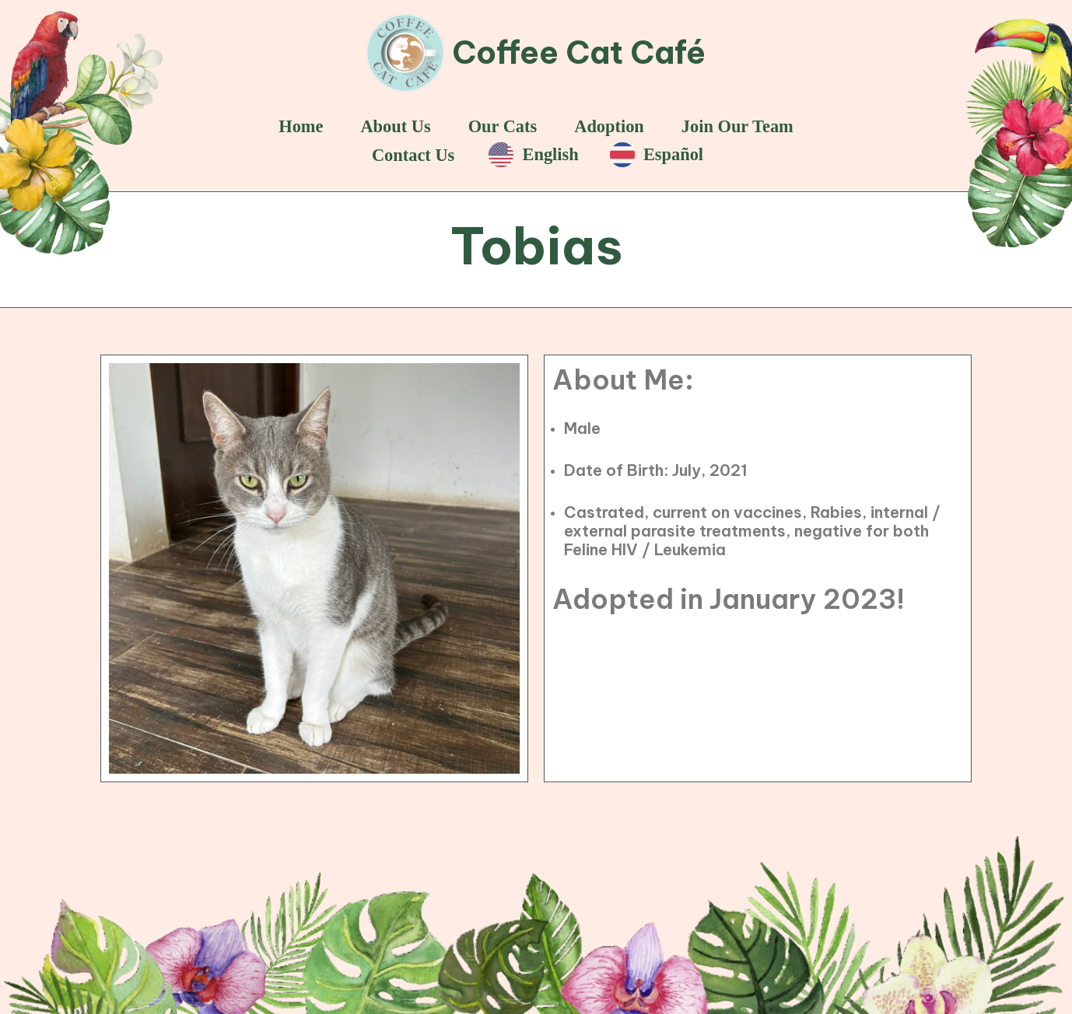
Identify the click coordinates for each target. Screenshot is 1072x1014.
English (533, 154)
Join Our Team (737, 126)
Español (656, 154)
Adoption (609, 126)
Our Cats (503, 126)
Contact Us (413, 155)
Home (301, 126)
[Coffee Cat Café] (536, 53)
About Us (395, 126)
